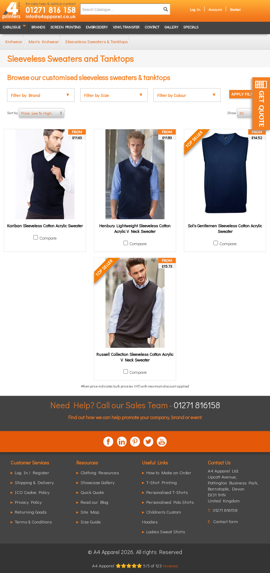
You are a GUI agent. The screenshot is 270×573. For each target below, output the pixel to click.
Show (245, 113)
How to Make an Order (168, 472)
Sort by (35, 113)
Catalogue (12, 27)
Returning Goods (30, 512)
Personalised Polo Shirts (170, 502)
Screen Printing (65, 27)
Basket (235, 9)
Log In (195, 9)
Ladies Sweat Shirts (165, 531)
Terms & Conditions (33, 522)
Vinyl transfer (126, 27)
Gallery (171, 27)
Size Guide (91, 522)
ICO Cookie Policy (32, 492)
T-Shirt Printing (161, 482)
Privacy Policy (28, 502)
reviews (170, 565)
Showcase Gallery (98, 482)
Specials (190, 27)
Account (215, 9)
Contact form (225, 521)
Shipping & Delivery (34, 482)
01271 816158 (197, 404)
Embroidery (97, 27)
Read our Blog (94, 502)
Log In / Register (32, 472)
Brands (38, 27)
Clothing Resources (100, 472)
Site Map (90, 512)
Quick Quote (92, 492)
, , (233, 488)
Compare (48, 238)
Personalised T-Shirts (167, 492)
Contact (152, 27)
